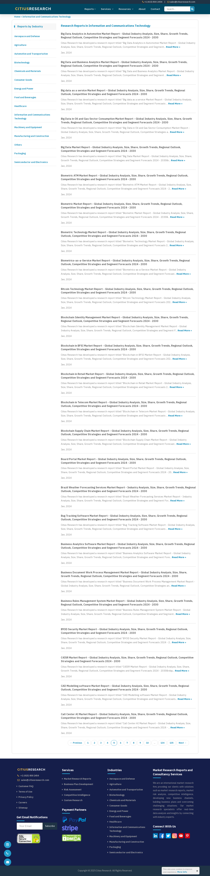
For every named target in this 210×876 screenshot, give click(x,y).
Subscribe (50, 826)
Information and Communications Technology (46, 16)
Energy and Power (23, 88)
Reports (90, 9)
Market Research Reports (77, 778)
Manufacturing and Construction (31, 136)
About (142, 9)
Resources (126, 9)
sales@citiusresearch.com (181, 1)
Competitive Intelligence (77, 795)
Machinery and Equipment (28, 127)
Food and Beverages (25, 97)
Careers (22, 802)
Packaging (20, 153)
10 (147, 742)
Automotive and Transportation (31, 53)
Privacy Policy (25, 797)
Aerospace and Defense (27, 36)
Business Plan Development (78, 784)
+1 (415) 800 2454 (152, 1)
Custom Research (73, 800)
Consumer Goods (23, 79)
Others (18, 144)
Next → (183, 742)
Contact (155, 9)
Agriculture (20, 45)
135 (171, 742)
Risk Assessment (72, 789)
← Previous (76, 742)
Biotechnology (21, 62)
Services (107, 9)
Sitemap (23, 807)
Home (17, 16)
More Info (182, 872)
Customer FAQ (25, 786)
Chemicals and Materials (27, 71)
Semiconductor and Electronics (31, 162)
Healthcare (20, 106)
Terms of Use (25, 791)
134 (162, 742)
